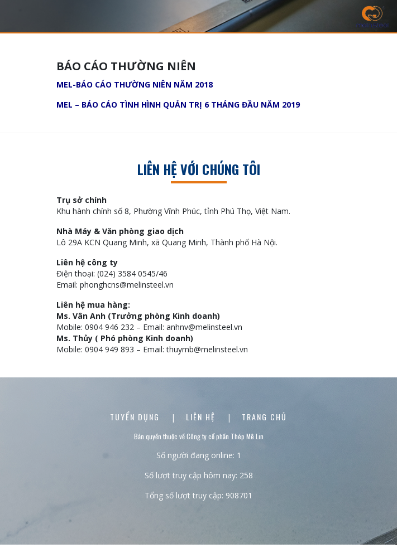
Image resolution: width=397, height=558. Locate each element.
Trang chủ (264, 417)
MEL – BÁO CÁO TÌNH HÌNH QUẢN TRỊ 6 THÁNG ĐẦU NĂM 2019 (178, 104)
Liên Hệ (202, 417)
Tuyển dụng (136, 417)
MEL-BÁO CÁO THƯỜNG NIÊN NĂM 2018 (134, 84)
